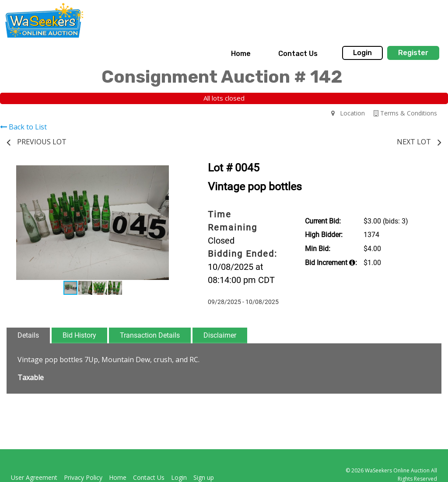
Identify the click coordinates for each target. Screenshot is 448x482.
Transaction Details (150, 335)
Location (348, 113)
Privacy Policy (83, 477)
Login (362, 53)
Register (413, 53)
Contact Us (298, 53)
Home (241, 53)
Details (28, 335)
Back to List (23, 127)
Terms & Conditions (405, 113)
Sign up (203, 477)
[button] (171, 173)
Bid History (79, 335)
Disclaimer (219, 335)
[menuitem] (240, 53)
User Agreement (34, 477)
